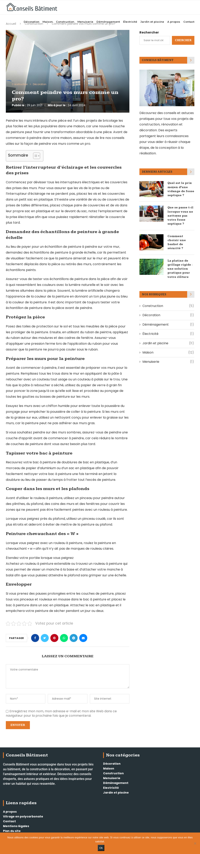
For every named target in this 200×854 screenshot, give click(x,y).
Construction (65, 20)
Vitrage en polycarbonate (23, 816)
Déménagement (108, 20)
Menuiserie (85, 20)
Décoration (31, 20)
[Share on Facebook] (35, 638)
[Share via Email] (83, 638)
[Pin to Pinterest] (54, 638)
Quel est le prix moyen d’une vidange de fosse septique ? (180, 188)
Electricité (111, 787)
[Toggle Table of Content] (34, 155)
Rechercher (149, 32)
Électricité (130, 20)
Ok (101, 847)
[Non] (195, 843)
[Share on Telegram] (74, 638)
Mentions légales (16, 826)
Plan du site (12, 831)
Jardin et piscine (152, 20)
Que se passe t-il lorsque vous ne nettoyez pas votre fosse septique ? (180, 215)
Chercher (183, 40)
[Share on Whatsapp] (64, 638)
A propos (173, 20)
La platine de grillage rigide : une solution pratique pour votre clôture (180, 267)
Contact (188, 20)
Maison (48, 20)
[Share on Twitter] (45, 638)
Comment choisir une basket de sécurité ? (176, 241)
